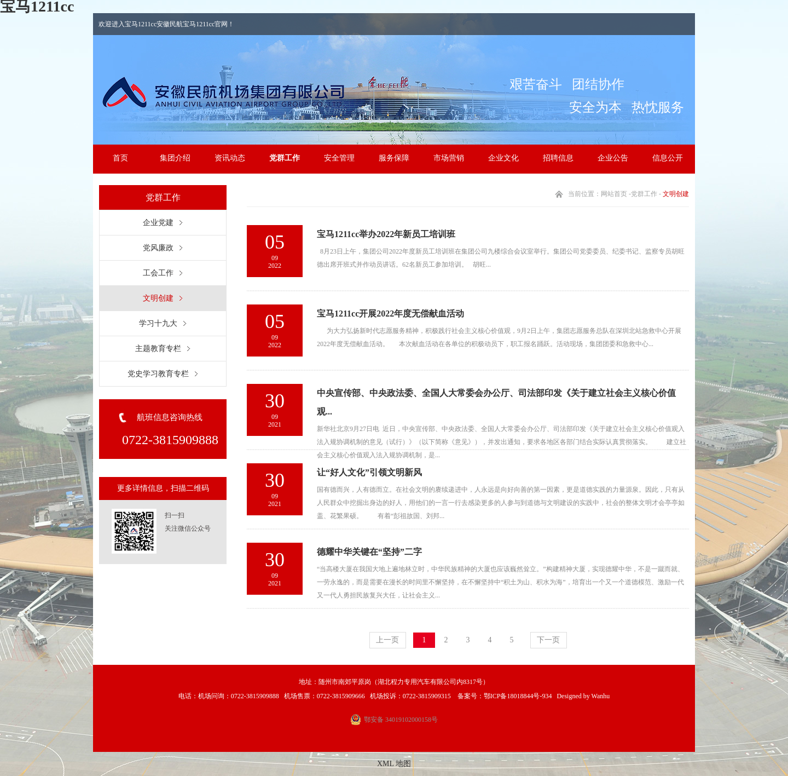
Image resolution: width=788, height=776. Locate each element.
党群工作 (284, 158)
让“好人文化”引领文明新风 (369, 472)
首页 (120, 158)
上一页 (387, 640)
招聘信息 (558, 158)
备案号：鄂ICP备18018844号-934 (504, 696)
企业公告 (613, 158)
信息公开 (667, 158)
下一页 (548, 640)
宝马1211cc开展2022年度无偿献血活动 (390, 313)
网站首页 (614, 194)
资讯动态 (230, 158)
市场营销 (448, 158)
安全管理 (339, 158)
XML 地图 (394, 764)
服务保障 (394, 158)
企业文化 (503, 158)
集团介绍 (175, 158)
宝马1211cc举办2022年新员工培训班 (386, 234)
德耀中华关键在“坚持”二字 (369, 551)
